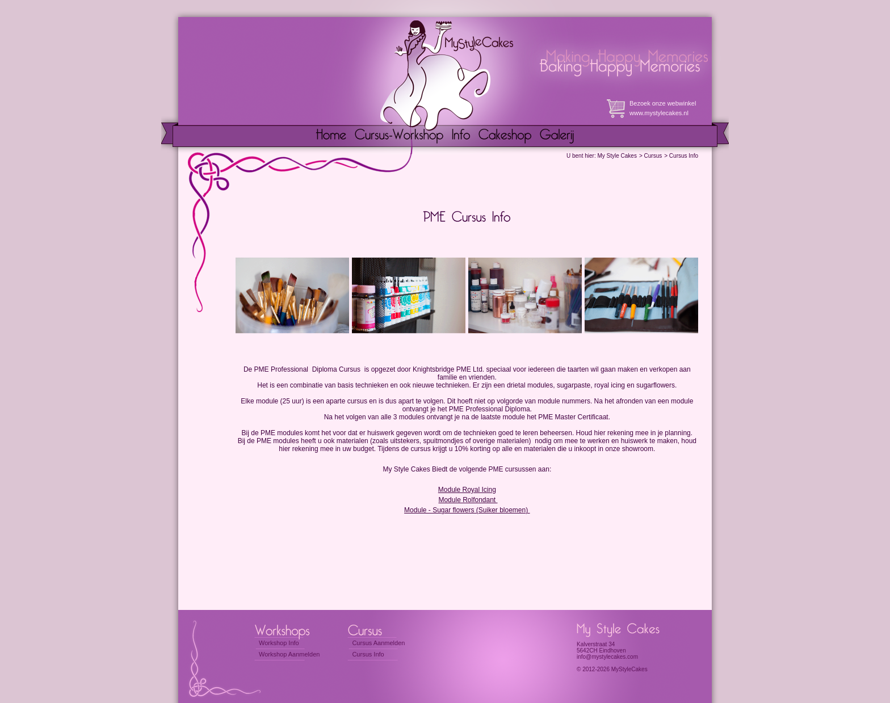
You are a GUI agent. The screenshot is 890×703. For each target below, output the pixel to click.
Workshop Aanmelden (289, 654)
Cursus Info (683, 156)
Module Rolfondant (467, 500)
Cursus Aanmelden (378, 642)
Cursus (653, 156)
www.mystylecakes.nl (659, 113)
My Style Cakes (616, 156)
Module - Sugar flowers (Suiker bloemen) (467, 510)
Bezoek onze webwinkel (662, 103)
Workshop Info (279, 642)
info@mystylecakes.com (607, 657)
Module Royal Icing (467, 490)
